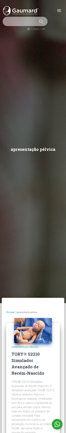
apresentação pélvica (25, 347)
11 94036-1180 (37, 29)
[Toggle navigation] (59, 10)
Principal (10, 312)
